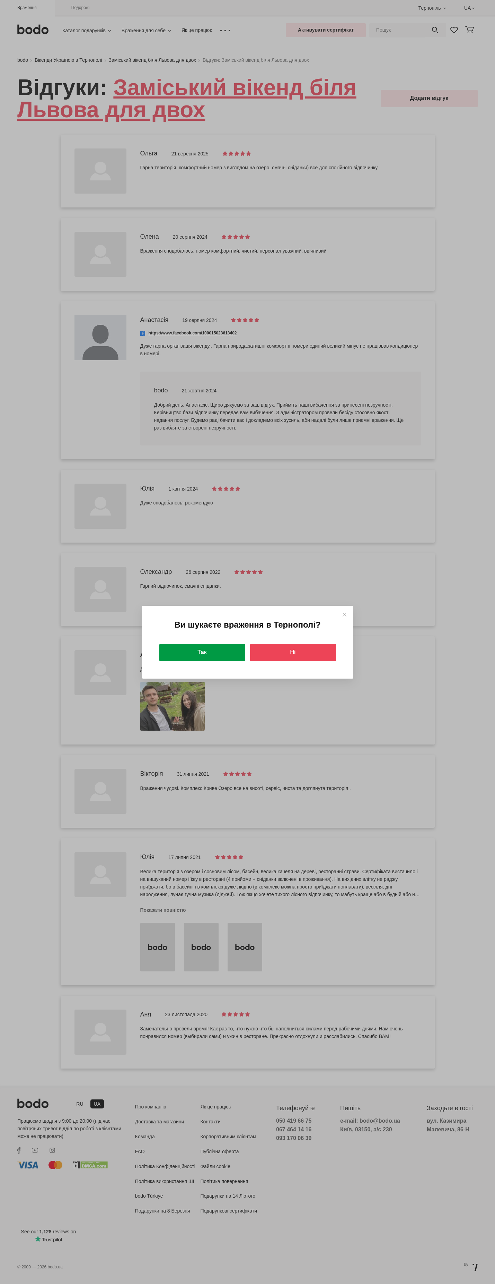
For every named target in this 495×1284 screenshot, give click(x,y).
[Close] (344, 615)
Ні (293, 652)
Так (201, 652)
